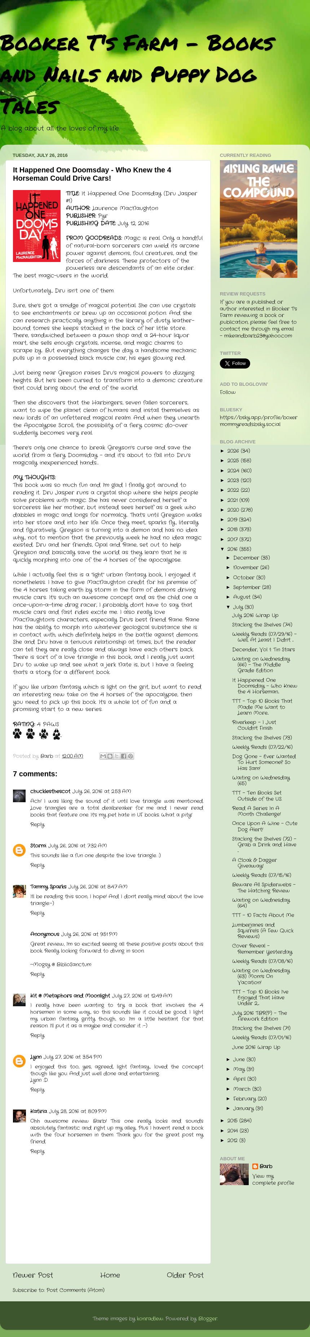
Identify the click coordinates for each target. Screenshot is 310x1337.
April (240, 1079)
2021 (233, 500)
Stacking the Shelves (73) (262, 738)
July (239, 607)
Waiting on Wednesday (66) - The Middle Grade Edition (261, 665)
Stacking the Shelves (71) (261, 1028)
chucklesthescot (50, 791)
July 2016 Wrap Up (255, 615)
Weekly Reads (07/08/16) (262, 961)
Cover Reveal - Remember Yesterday (262, 949)
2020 (234, 510)
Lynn (35, 1057)
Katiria (38, 1111)
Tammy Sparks (48, 887)
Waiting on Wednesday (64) (261, 903)
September (247, 587)
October (244, 577)
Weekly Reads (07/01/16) (261, 1037)
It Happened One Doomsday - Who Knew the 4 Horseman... (264, 686)
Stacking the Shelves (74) (262, 625)
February (245, 1099)
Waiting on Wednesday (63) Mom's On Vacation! (261, 976)
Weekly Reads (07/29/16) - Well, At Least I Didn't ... (264, 637)
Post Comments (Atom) (75, 1290)
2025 (234, 460)
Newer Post (33, 1275)
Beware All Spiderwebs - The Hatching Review (264, 887)
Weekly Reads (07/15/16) (261, 875)
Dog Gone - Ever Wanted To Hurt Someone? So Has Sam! (264, 762)
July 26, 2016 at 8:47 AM (98, 887)
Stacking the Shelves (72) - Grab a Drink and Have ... (264, 845)
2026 (234, 451)
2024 (234, 471)
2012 (233, 1140)
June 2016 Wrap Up (256, 1047)
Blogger (207, 1318)
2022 (234, 490)
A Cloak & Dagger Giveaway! (254, 863)
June (240, 1059)
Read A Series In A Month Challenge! (256, 811)
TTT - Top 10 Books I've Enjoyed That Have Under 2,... (260, 998)
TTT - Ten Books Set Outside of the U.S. (257, 796)
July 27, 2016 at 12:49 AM (142, 996)
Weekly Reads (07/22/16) (262, 747)
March (242, 1089)
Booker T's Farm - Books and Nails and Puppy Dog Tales (137, 73)
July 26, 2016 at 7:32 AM (77, 846)
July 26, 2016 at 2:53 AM (101, 791)
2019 (233, 519)
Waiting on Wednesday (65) (261, 780)
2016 (233, 549)
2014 (233, 1131)
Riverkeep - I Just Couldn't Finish (254, 725)
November (246, 567)
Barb (266, 1167)
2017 (233, 539)
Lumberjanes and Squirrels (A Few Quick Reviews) (262, 931)
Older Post (185, 1275)
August (242, 597)
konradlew (150, 1318)
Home (110, 1275)
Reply (37, 824)
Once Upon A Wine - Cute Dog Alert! (264, 826)
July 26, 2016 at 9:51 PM (89, 934)
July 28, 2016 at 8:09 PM (78, 1111)
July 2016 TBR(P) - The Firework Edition (259, 1016)
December (247, 558)
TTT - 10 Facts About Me (263, 915)
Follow (228, 392)
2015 (233, 1120)
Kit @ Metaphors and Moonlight (70, 996)
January (244, 1108)
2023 (234, 480)
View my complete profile (273, 1180)
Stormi (38, 846)
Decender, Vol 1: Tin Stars (263, 649)
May (240, 1069)
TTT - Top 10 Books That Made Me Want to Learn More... (262, 707)
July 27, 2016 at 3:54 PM (73, 1057)
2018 (233, 529)
